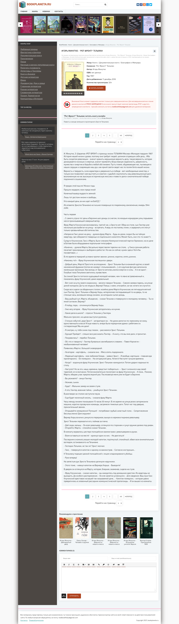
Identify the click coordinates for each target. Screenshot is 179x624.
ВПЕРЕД (128, 135)
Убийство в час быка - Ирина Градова (39, 154)
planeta (35, 4)
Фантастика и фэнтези (30, 52)
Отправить (74, 596)
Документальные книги (109, 62)
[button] (64, 564)
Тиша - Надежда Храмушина (35, 137)
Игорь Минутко (99, 69)
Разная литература (29, 89)
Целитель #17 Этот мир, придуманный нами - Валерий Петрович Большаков (39, 167)
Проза (23, 61)
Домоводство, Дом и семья (32, 83)
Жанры (35, 11)
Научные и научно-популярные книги (37, 65)
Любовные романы (29, 49)
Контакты (59, 11)
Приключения (26, 58)
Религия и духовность (30, 68)
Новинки (46, 11)
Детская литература (29, 77)
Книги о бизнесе (27, 74)
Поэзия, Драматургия (30, 95)
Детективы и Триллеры (30, 71)
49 (121, 135)
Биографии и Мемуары (131, 62)
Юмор (23, 80)
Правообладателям (36, 620)
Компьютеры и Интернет (31, 98)
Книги (94, 62)
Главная (23, 11)
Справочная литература (31, 92)
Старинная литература (30, 86)
